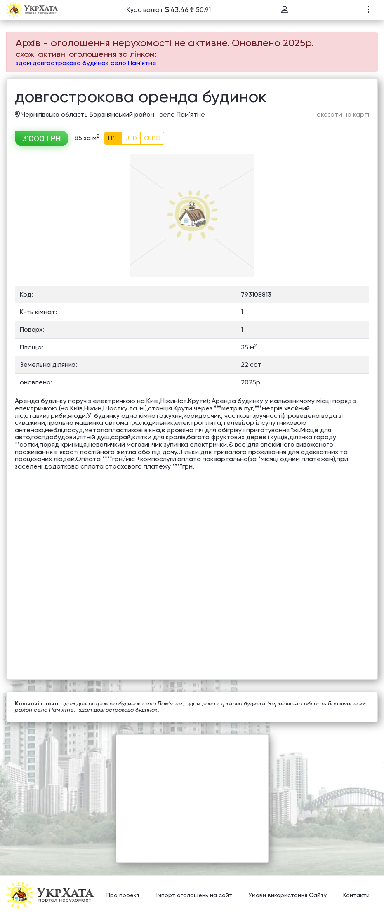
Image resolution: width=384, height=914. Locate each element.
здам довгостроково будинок (118, 709)
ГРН (113, 138)
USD (131, 138)
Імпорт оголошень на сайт (194, 895)
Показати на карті (341, 114)
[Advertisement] (192, 792)
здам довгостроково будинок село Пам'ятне (86, 63)
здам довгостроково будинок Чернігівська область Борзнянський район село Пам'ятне (190, 706)
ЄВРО (152, 138)
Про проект (123, 895)
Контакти (356, 895)
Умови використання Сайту (288, 895)
